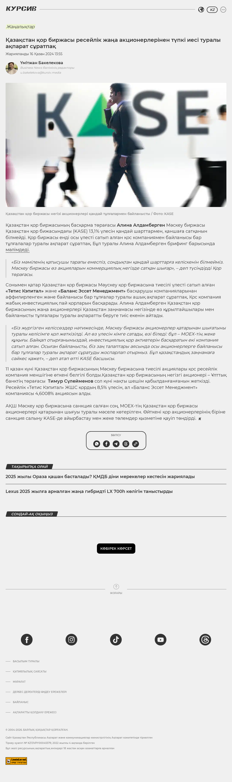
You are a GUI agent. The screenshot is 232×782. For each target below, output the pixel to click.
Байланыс (20, 702)
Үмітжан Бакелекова (41, 62)
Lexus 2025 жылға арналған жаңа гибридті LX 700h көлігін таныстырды (89, 491)
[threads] (205, 639)
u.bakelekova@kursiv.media (40, 72)
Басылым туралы (26, 661)
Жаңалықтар (20, 26)
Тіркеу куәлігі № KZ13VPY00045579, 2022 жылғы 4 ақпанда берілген (50, 743)
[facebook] (27, 639)
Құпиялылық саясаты (29, 671)
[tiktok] (116, 639)
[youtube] (160, 639)
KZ (212, 10)
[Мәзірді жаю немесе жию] (223, 10)
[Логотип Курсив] (21, 8)
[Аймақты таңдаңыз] (201, 10)
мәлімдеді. (18, 249)
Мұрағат (19, 681)
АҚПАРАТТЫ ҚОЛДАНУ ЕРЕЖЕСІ (34, 712)
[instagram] (71, 639)
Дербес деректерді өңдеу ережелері (40, 692)
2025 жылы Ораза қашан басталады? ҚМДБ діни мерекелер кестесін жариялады (100, 476)
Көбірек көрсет (116, 548)
